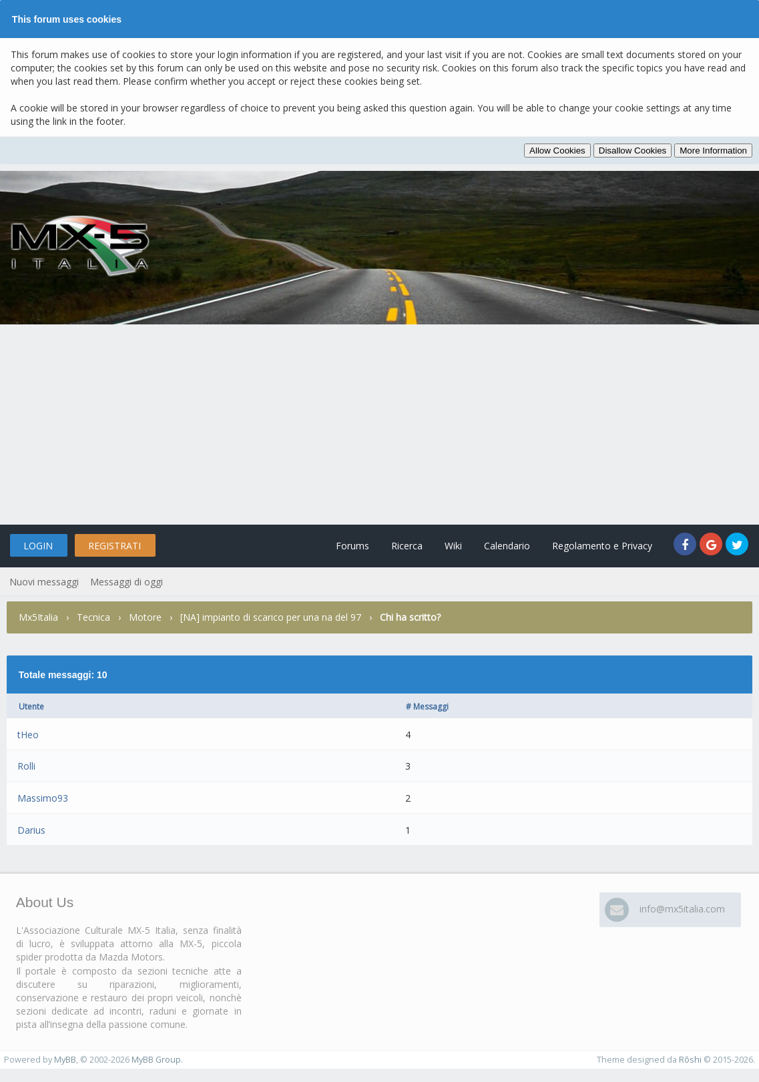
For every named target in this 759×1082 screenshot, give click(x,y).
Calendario (507, 545)
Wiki (453, 545)
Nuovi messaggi (44, 581)
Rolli (26, 766)
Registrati (114, 545)
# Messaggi (427, 706)
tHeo (28, 734)
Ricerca (407, 545)
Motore (145, 617)
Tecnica (93, 617)
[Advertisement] (379, 424)
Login (38, 545)
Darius (31, 830)
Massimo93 (42, 798)
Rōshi (690, 1059)
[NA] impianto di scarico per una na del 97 (270, 617)
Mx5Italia (38, 617)
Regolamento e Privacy (602, 545)
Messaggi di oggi (126, 581)
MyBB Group (156, 1059)
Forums (352, 545)
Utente (31, 706)
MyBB (65, 1059)
